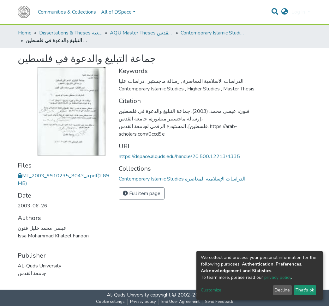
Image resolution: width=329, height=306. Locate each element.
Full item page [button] (141, 193)
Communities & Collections (67, 12)
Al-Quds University (128, 294)
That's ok (305, 290)
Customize (211, 290)
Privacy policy (143, 301)
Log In (298, 12)
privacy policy (277, 277)
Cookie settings (110, 301)
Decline (282, 290)
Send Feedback (219, 301)
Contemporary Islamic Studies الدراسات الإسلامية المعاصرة (212, 32)
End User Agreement (180, 301)
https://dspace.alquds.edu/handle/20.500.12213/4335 (179, 156)
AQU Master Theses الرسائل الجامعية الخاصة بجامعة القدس (141, 32)
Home (25, 32)
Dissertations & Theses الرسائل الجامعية (70, 32)
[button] (284, 12)
